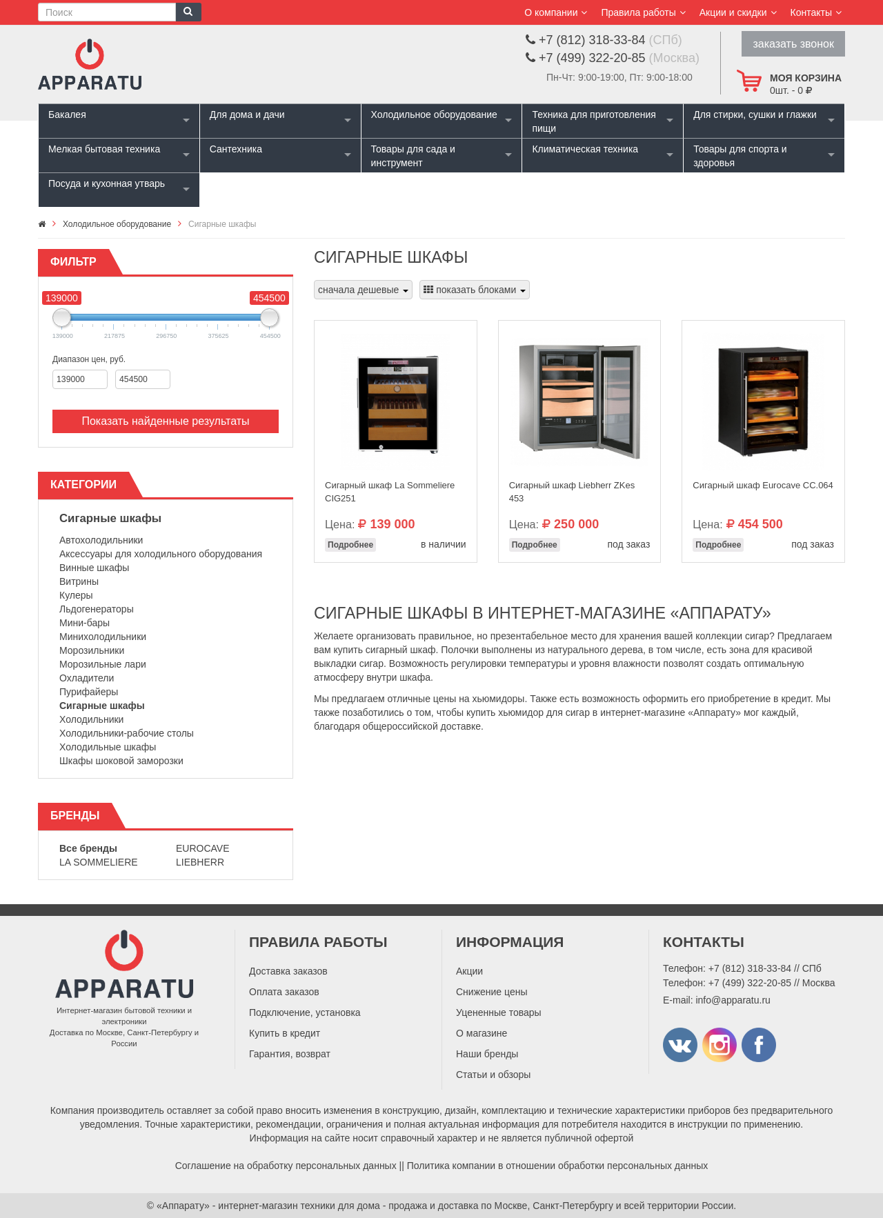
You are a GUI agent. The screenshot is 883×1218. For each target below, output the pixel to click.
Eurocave (203, 848)
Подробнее (350, 545)
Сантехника (236, 148)
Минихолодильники (102, 636)
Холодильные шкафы (107, 746)
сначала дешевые (363, 289)
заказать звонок (793, 44)
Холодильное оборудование (434, 114)
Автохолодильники (101, 540)
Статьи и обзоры (493, 1074)
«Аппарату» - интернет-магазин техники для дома (268, 1205)
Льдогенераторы (96, 609)
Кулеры (76, 595)
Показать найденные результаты (165, 421)
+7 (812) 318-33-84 (749, 968)
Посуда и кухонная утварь (106, 183)
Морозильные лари (102, 664)
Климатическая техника (585, 148)
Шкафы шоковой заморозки (121, 760)
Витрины (79, 581)
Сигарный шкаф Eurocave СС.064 (763, 485)
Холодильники (91, 719)
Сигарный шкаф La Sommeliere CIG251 (390, 491)
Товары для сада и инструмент (413, 155)
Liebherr (200, 862)
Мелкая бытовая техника (104, 148)
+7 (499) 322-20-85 (749, 982)
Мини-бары (84, 622)
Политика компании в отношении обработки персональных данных (557, 1165)
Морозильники (91, 650)
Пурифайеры (88, 691)
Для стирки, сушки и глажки (755, 114)
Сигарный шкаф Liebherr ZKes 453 (572, 491)
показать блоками (475, 289)
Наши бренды (487, 1053)
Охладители (86, 677)
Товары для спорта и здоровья (739, 155)
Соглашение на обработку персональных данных (286, 1165)
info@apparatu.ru (732, 1000)
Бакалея (67, 114)
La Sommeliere (98, 862)
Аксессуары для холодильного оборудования (160, 553)
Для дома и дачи (247, 114)
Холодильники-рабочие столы (126, 733)
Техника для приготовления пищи (593, 121)
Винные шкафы (94, 567)
